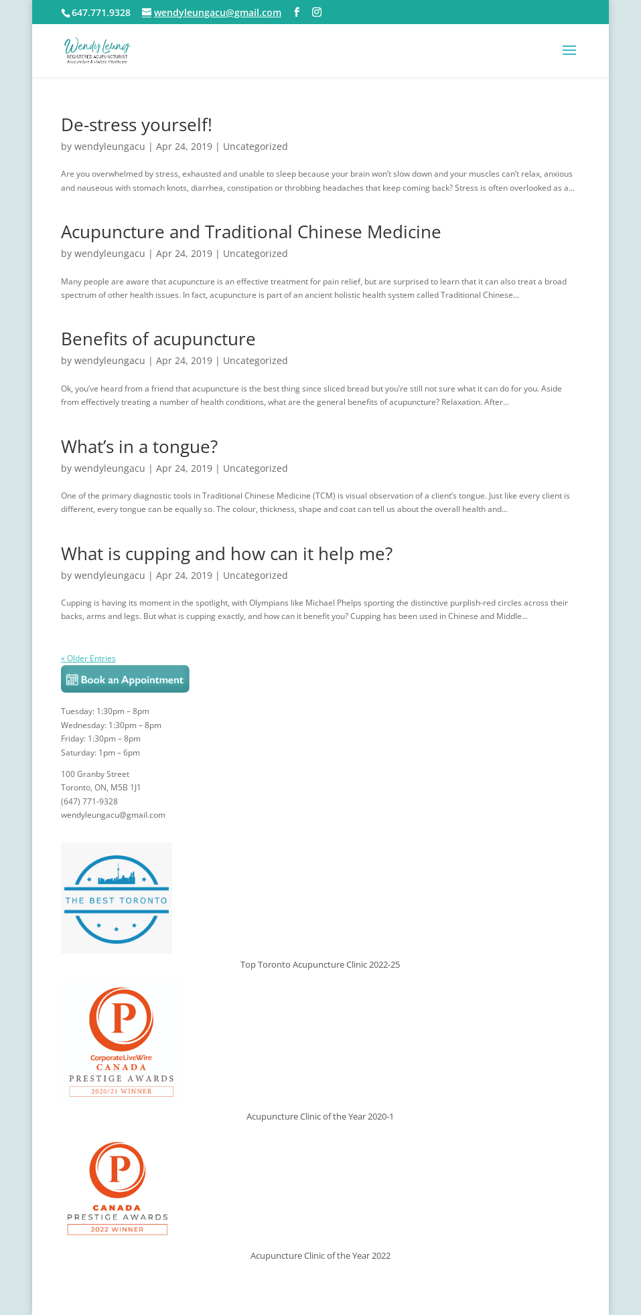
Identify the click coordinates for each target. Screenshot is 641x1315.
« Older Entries (88, 658)
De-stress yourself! (136, 124)
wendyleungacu (109, 146)
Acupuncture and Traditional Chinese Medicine (251, 232)
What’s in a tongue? (139, 446)
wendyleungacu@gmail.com (113, 814)
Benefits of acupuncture (158, 339)
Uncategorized (255, 146)
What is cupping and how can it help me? (227, 553)
